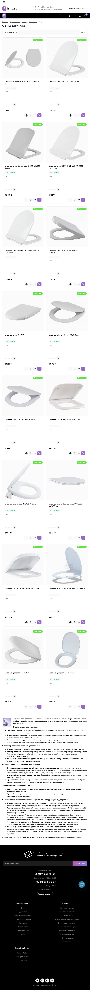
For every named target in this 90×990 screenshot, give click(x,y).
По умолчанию (11, 32)
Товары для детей (67, 934)
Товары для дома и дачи (67, 927)
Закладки (23, 960)
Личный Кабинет (23, 953)
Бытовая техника (67, 908)
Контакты (23, 923)
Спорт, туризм (67, 938)
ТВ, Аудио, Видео (66, 916)
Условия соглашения (23, 919)
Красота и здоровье (67, 931)
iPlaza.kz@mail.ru (45, 890)
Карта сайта (23, 927)
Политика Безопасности (23, 916)
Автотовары (67, 942)
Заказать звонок (45, 894)
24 (83, 32)
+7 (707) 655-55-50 (76, 9)
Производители (23, 931)
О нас (23, 908)
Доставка (23, 912)
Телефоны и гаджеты (67, 912)
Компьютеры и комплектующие (67, 919)
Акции (23, 934)
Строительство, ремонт (67, 923)
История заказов (23, 957)
